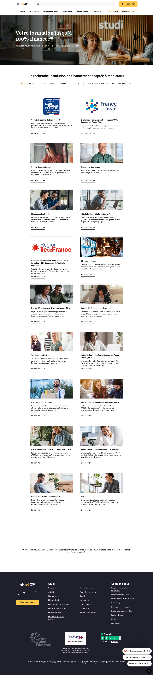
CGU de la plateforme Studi (57, 608)
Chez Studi (96, 11)
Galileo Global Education (88, 612)
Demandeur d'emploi (47, 83)
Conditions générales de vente (59, 604)
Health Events (85, 604)
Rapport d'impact (129, 11)
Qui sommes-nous (54, 588)
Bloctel (82, 596)
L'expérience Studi (50, 11)
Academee (83, 600)
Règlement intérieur (55, 612)
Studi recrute (52, 596)
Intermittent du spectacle (122, 83)
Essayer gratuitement (27, 602)
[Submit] (38, 3)
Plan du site (115, 623)
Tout (23, 83)
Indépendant (76, 83)
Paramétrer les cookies (88, 592)
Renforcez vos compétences (121, 607)
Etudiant (63, 83)
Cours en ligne (116, 603)
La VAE (113, 619)
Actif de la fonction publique (96, 83)
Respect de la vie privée (88, 588)
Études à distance (117, 615)
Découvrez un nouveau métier (121, 611)
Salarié (32, 83)
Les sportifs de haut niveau (120, 595)
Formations (21, 11)
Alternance (34, 11)
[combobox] (75, 3)
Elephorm (83, 608)
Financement (82, 11)
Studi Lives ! (114, 11)
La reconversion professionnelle (122, 599)
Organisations (67, 11)
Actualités (51, 592)
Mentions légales (54, 600)
